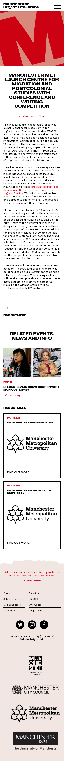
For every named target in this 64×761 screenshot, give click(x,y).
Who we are (35, 605)
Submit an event (12, 599)
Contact (7, 593)
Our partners (35, 610)
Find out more (14, 315)
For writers (34, 593)
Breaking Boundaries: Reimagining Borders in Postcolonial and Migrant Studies (30, 190)
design (32, 639)
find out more (14, 407)
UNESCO (33, 599)
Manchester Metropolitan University (29, 491)
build (41, 639)
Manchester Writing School (30, 422)
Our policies (9, 610)
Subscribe (32, 580)
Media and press (12, 605)
